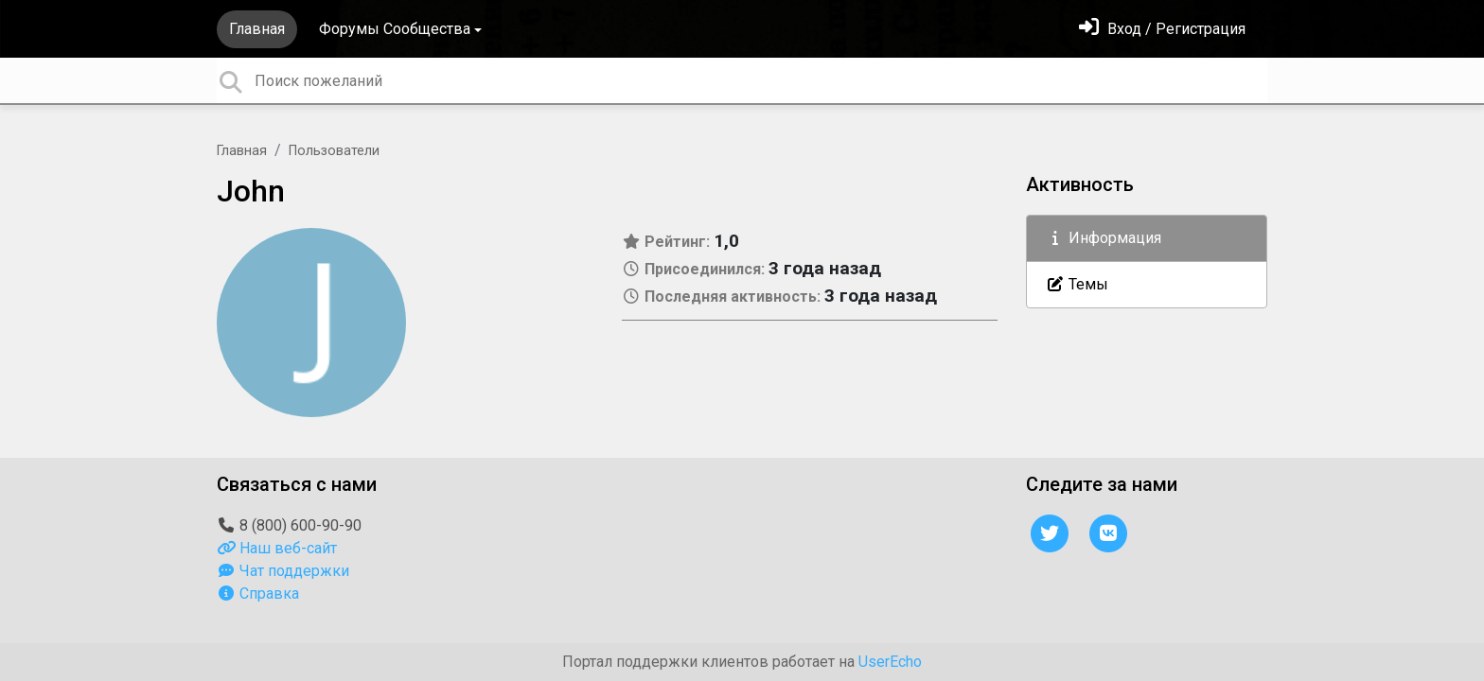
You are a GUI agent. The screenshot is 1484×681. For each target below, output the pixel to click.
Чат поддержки (283, 571)
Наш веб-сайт (277, 548)
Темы (1077, 284)
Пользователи (334, 151)
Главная (257, 29)
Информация (1103, 238)
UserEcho (890, 662)
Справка (258, 593)
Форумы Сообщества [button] (394, 29)
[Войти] (1162, 28)
